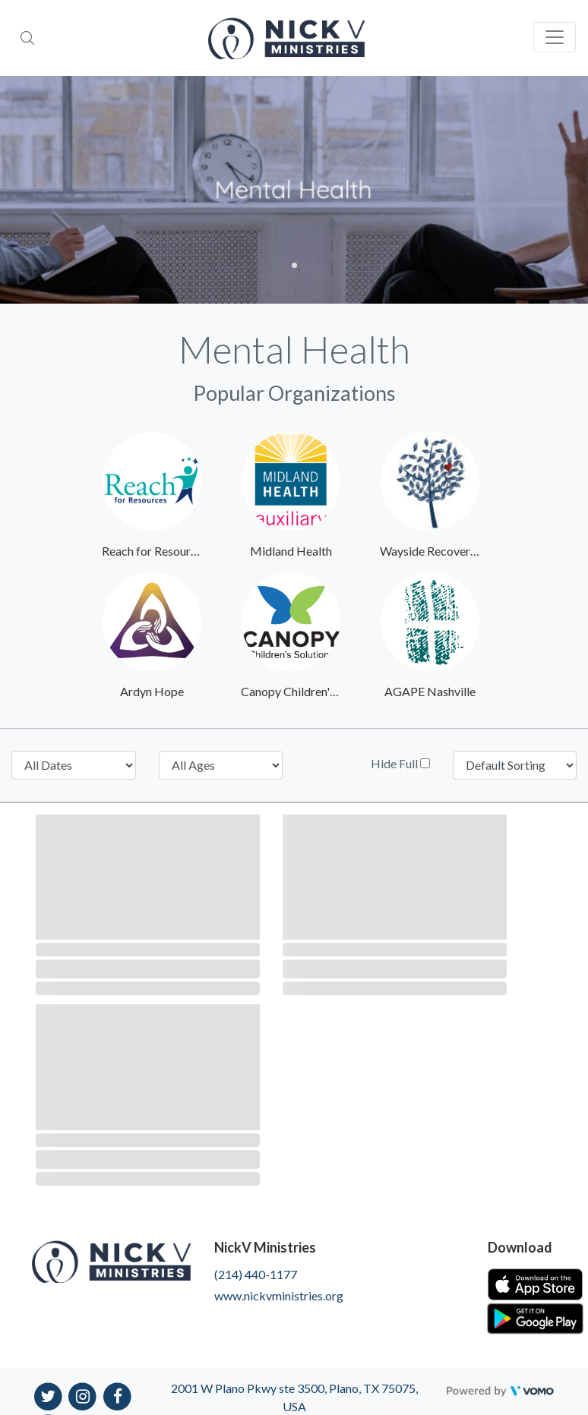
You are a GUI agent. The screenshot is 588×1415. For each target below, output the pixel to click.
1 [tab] (294, 265)
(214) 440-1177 (255, 1274)
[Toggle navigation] (554, 37)
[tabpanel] (294, 190)
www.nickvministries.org (278, 1295)
